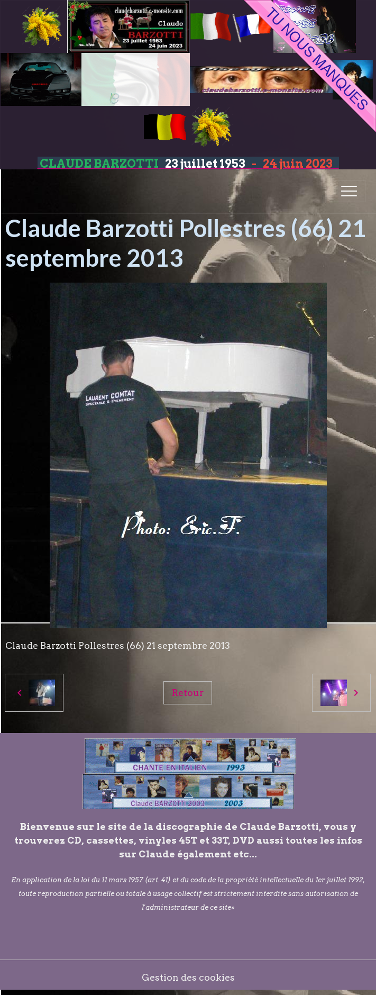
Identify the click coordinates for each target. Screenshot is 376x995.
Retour (188, 692)
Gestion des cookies (188, 977)
